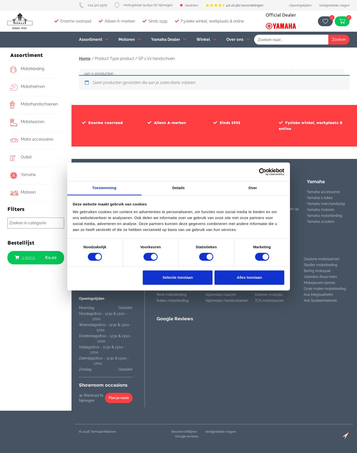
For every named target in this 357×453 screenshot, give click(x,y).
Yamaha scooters (320, 222)
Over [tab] (252, 188)
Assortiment (94, 39)
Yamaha (23, 175)
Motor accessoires (31, 140)
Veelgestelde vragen (334, 5)
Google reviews (186, 436)
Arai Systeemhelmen (320, 300)
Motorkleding (27, 69)
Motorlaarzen (27, 122)
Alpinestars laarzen (221, 295)
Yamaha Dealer (169, 39)
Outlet (21, 158)
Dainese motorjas (269, 295)
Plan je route (119, 398)
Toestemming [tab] (104, 188)
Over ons (238, 39)
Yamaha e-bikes (320, 198)
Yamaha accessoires (323, 192)
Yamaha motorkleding (324, 216)
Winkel (206, 39)
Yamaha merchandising (326, 204)
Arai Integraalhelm (318, 295)
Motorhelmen (27, 87)
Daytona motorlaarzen (321, 259)
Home (85, 58)
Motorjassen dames (319, 283)
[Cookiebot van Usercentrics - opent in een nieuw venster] (262, 172)
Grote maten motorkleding (325, 289)
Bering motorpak (317, 271)
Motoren (130, 39)
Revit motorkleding (172, 295)
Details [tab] (178, 188)
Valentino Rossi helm (320, 277)
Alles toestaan (249, 277)
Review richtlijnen (184, 431)
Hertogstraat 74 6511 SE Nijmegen (144, 5)
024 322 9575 (93, 5)
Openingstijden (300, 5)
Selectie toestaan (178, 277)
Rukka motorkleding (173, 300)
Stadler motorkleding (320, 265)
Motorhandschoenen (34, 105)
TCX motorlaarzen (269, 300)
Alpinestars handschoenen (227, 300)
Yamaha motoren (320, 210)
